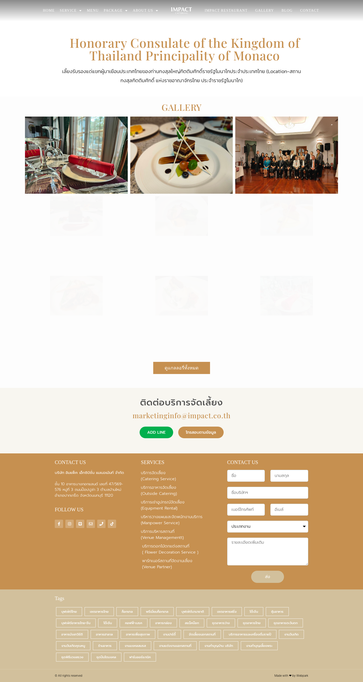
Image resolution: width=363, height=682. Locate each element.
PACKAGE (116, 10)
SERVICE (71, 10)
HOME (49, 10)
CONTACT (309, 10)
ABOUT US (145, 10)
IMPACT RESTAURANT (226, 10)
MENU (93, 10)
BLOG (287, 10)
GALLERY (264, 10)
